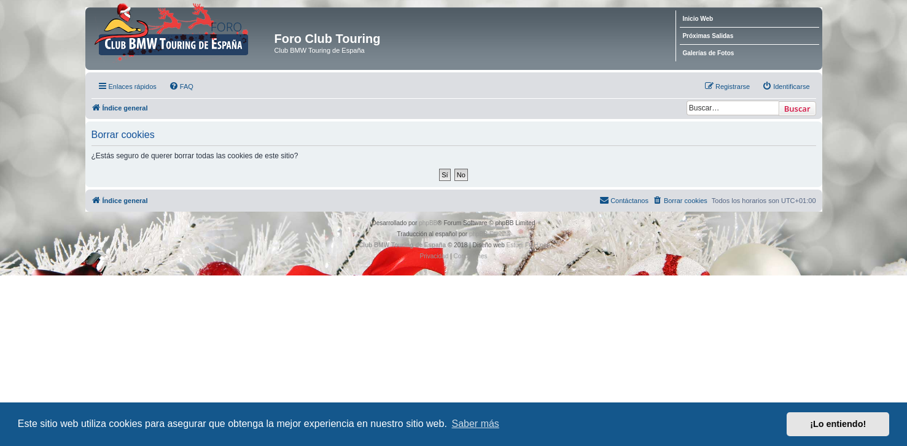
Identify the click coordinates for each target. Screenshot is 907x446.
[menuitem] (181, 86)
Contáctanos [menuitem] (623, 200)
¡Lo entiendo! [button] (838, 424)
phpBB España (489, 234)
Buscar (797, 108)
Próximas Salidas (707, 36)
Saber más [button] (475, 423)
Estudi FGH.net (527, 245)
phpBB (428, 223)
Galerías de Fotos (708, 53)
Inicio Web (697, 18)
